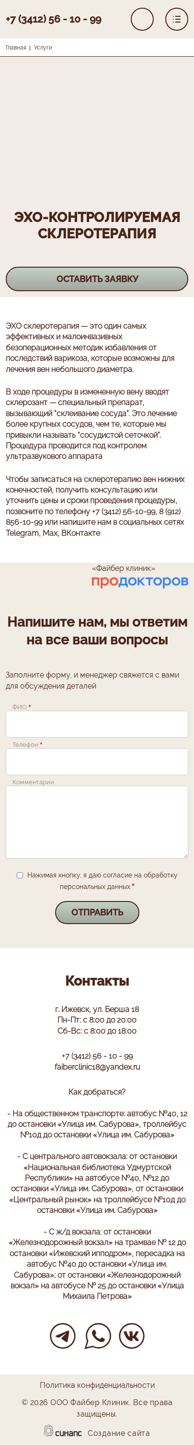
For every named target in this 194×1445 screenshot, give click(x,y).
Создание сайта (119, 1434)
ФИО (19, 707)
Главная (16, 47)
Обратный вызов (142, 19)
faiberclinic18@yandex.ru (97, 1067)
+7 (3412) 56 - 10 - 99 (53, 19)
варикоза (70, 358)
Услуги (43, 47)
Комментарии (33, 782)
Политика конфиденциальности (97, 1386)
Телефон (25, 745)
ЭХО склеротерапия (42, 326)
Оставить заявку (97, 279)
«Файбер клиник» (123, 568)
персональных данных (95, 886)
